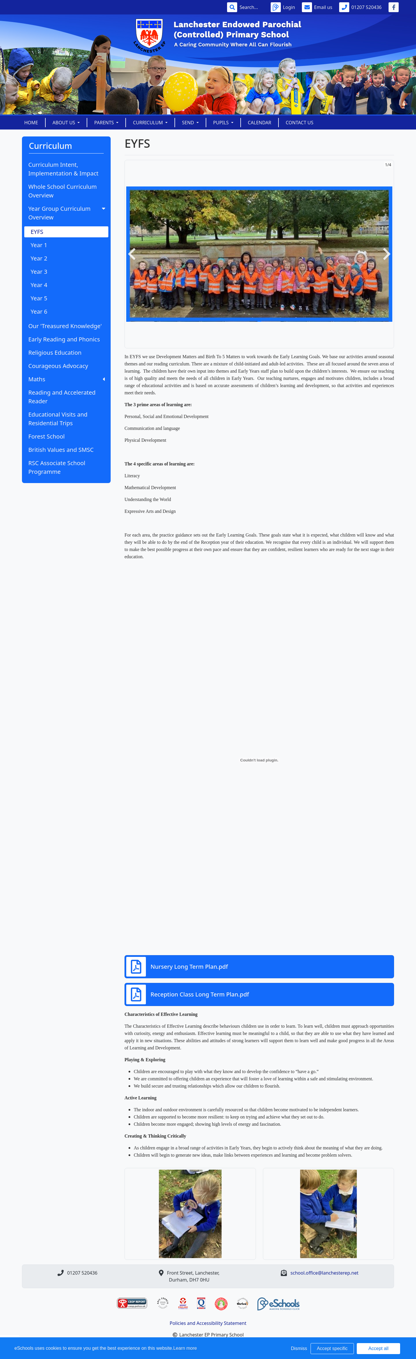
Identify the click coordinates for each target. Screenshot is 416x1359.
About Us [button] (65, 122)
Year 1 (39, 245)
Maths (66, 379)
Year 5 (39, 298)
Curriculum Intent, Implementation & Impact (63, 169)
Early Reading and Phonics (64, 339)
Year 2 (39, 258)
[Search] (251, 7)
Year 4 (39, 285)
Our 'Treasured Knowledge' (65, 326)
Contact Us (299, 122)
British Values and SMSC (61, 450)
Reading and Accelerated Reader (62, 397)
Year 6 (39, 311)
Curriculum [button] (148, 122)
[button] (132, 254)
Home (31, 122)
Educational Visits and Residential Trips (58, 419)
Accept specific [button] (332, 1348)
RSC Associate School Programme (56, 467)
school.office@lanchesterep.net (325, 1273)
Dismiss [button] (299, 1348)
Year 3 (39, 272)
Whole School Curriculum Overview (62, 191)
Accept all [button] (378, 1348)
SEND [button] (188, 122)
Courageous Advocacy (58, 366)
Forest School (46, 436)
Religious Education (54, 352)
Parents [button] (104, 122)
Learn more (185, 1348)
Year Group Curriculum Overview (67, 213)
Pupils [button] (221, 122)
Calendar (259, 122)
